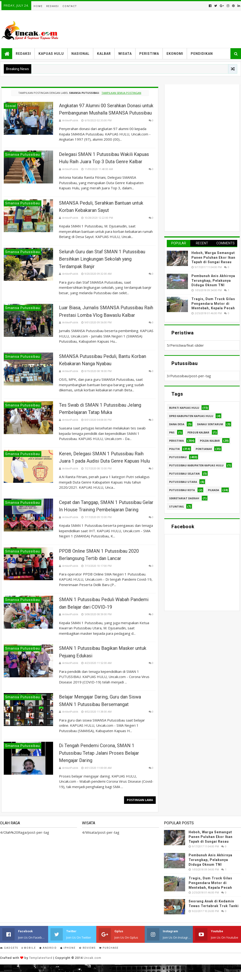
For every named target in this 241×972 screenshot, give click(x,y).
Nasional (80, 54)
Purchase (109, 948)
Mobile (29, 948)
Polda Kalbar (210, 440)
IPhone (68, 948)
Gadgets (9, 948)
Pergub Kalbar (198, 432)
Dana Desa (176, 424)
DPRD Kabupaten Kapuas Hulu (191, 416)
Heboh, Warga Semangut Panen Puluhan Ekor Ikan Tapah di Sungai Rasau (213, 257)
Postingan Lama (140, 800)
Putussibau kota (182, 490)
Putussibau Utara (183, 482)
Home (38, 6)
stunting (176, 506)
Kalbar (104, 54)
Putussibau (178, 457)
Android (48, 948)
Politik (174, 449)
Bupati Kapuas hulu (184, 407)
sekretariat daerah (184, 498)
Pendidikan (202, 54)
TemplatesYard (40, 958)
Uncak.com (92, 958)
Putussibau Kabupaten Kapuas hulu (196, 465)
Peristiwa (149, 54)
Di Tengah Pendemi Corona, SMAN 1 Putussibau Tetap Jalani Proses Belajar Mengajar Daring (99, 753)
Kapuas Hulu (51, 54)
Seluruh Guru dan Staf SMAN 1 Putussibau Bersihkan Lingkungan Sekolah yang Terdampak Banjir (102, 259)
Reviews (87, 948)
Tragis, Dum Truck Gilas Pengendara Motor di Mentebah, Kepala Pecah (213, 303)
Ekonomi (175, 54)
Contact (69, 6)
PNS (172, 432)
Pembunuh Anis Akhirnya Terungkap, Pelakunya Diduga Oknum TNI (213, 280)
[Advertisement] (202, 157)
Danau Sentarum (210, 424)
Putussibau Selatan (184, 473)
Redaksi (52, 6)
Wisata (125, 54)
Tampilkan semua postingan (121, 93)
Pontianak (204, 449)
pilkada (213, 490)
